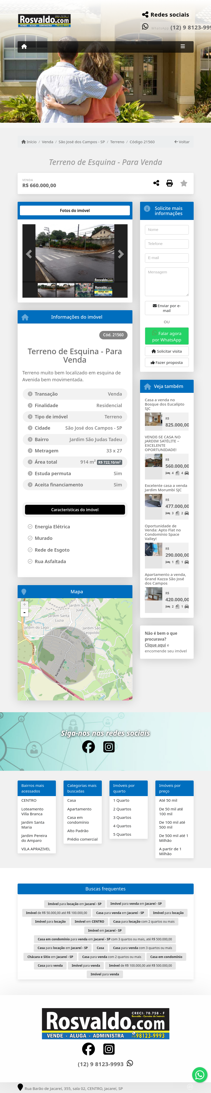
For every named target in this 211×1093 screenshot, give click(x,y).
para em (75, 904)
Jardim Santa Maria (32, 825)
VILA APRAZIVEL (35, 848)
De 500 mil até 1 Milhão (174, 838)
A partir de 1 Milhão (170, 851)
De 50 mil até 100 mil (171, 811)
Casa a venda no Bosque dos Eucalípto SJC (164, 404)
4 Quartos (122, 825)
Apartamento (79, 808)
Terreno (117, 141)
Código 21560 (142, 141)
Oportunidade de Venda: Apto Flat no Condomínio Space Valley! (163, 532)
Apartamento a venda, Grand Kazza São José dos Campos (165, 578)
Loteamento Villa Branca (32, 811)
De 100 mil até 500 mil (172, 825)
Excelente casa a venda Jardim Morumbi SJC (166, 487)
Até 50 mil (168, 800)
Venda (47, 141)
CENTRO (28, 800)
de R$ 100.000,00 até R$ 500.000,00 (140, 965)
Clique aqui (155, 645)
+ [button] (24, 605)
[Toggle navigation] (183, 47)
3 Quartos (122, 817)
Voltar (182, 141)
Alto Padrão (78, 830)
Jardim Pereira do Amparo (34, 838)
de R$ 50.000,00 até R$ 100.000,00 (56, 913)
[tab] (38, 210)
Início (29, 141)
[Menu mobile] (24, 46)
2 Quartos (122, 808)
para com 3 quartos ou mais (142, 948)
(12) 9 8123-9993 (101, 1064)
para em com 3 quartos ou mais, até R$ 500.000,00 (105, 939)
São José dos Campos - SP (82, 141)
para (168, 913)
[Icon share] (88, 746)
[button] (30, 254)
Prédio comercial (82, 839)
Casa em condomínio (78, 820)
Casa (71, 800)
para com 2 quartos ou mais (144, 921)
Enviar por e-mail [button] (167, 308)
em (89, 921)
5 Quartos (122, 834)
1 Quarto (121, 800)
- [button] (24, 613)
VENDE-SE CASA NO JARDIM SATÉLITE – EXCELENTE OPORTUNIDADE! (163, 443)
